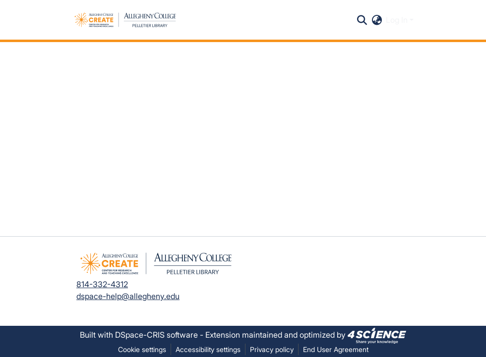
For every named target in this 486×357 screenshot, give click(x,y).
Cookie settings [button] (142, 349)
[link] (377, 335)
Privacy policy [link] (272, 349)
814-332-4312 (102, 284)
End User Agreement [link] (335, 349)
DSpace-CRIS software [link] (156, 335)
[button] (125, 20)
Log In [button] (398, 20)
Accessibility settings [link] (208, 349)
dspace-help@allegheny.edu (128, 296)
